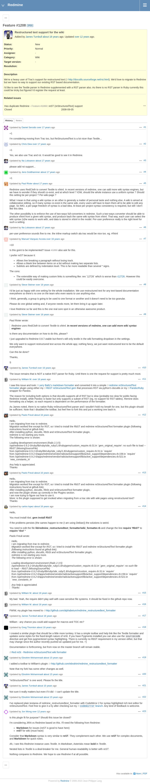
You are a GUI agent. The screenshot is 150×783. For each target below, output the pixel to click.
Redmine (64, 781)
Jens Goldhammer (31, 172)
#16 (144, 604)
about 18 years (51, 36)
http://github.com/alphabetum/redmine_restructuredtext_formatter (81, 610)
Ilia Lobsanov (28, 161)
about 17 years (42, 161)
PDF (145, 773)
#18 (144, 627)
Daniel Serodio (29, 127)
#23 (144, 711)
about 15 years (51, 658)
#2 (145, 144)
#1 (145, 127)
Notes (19, 120)
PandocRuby (137, 388)
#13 (144, 472)
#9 (145, 314)
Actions (144, 105)
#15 (144, 593)
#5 (145, 183)
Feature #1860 (39, 106)
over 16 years (53, 239)
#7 (145, 238)
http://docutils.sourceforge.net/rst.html (89, 79)
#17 (144, 615)
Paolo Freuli (28, 415)
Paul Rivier (27, 183)
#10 (144, 367)
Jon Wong (27, 711)
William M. (27, 379)
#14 (144, 506)
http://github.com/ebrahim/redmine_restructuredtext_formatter (84, 663)
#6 (145, 227)
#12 (144, 415)
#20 (144, 674)
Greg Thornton (29, 627)
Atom (138, 773)
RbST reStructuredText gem (61, 388)
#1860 (54, 250)
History (9, 120)
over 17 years (44, 127)
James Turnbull (34, 36)
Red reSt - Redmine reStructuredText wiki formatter (39, 652)
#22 (144, 697)
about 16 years (41, 415)
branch (91, 706)
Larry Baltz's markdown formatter (56, 385)
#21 (144, 685)
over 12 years (82, 36)
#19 (144, 657)
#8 (145, 284)
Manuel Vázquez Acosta (34, 239)
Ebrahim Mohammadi (32, 658)
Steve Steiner (28, 285)
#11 (144, 379)
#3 (145, 160)
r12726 (121, 276)
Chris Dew (27, 144)
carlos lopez (28, 506)
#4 (145, 172)
